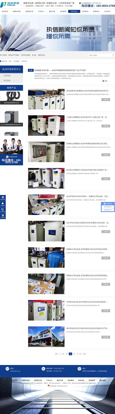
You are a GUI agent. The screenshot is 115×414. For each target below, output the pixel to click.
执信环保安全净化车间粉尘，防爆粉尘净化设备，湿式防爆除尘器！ (88, 196)
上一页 (62, 354)
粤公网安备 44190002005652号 (57, 386)
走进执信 (85, 11)
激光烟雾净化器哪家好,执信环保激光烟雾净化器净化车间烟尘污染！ (88, 91)
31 (70, 354)
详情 (106, 81)
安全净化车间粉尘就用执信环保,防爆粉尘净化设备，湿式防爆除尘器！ (88, 223)
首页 (10, 61)
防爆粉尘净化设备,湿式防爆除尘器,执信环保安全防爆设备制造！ (88, 249)
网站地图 (102, 380)
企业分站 (107, 11)
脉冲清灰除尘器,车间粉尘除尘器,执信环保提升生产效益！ (88, 328)
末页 (84, 354)
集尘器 (34, 55)
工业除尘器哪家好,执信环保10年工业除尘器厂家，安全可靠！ (88, 117)
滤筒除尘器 (29, 11)
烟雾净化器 (17, 11)
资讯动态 (74, 11)
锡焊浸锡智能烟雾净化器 (11, 103)
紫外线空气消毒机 (13, 55)
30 (67, 354)
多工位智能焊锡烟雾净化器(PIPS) (11, 125)
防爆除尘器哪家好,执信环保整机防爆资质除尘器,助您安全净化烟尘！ (88, 144)
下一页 (79, 354)
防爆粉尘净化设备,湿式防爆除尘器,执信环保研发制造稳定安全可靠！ (88, 275)
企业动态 (7, 76)
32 (74, 354)
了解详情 (105, 99)
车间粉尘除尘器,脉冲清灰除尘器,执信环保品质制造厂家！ (88, 302)
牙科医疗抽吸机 (25, 55)
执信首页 (14, 380)
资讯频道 (17, 61)
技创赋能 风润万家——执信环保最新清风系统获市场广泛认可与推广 (60, 70)
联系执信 (96, 11)
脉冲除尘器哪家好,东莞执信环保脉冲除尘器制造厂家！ (87, 170)
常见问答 (7, 81)
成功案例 (63, 11)
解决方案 (52, 11)
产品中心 (41, 11)
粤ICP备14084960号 (55, 383)
